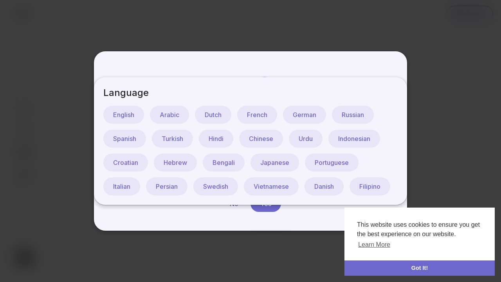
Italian (121, 186)
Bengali (224, 162)
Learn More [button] (374, 244)
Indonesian (354, 139)
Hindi (216, 139)
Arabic (169, 115)
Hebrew (175, 162)
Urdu (306, 139)
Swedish (215, 186)
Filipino (369, 186)
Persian (167, 186)
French (257, 115)
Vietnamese (271, 186)
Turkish (172, 139)
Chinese (261, 139)
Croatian (125, 162)
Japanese (274, 162)
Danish (324, 186)
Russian (353, 115)
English (123, 115)
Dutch (213, 115)
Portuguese (332, 162)
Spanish (124, 139)
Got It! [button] (419, 268)
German (304, 115)
